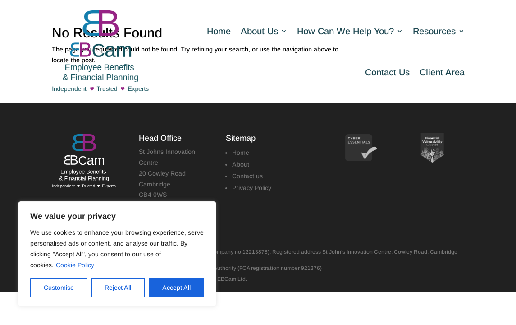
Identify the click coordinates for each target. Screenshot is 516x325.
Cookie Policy (75, 265)
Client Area (442, 72)
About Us (259, 31)
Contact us (247, 176)
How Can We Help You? (345, 31)
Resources (434, 31)
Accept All (176, 287)
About (240, 164)
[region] (117, 254)
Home (219, 31)
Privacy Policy (251, 187)
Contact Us (387, 72)
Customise (59, 287)
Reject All (118, 287)
